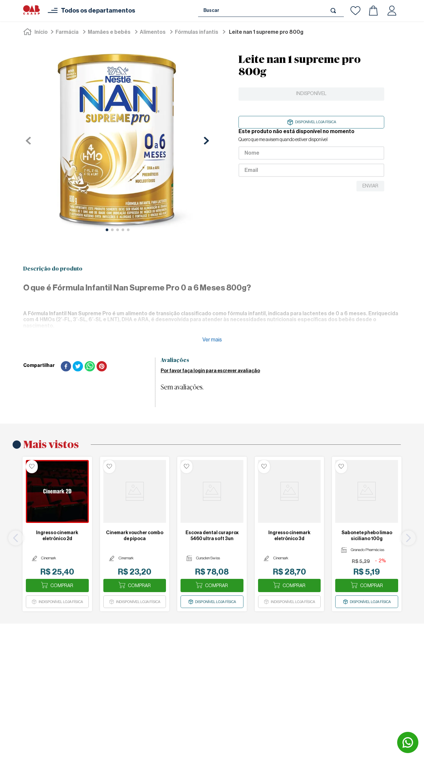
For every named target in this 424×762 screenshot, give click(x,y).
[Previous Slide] (15, 538)
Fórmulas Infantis (196, 32)
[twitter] (78, 367)
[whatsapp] (89, 367)
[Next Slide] (408, 538)
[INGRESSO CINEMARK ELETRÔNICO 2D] (57, 534)
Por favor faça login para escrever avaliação (210, 371)
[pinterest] (101, 367)
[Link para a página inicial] (36, 32)
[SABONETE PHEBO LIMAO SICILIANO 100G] (366, 534)
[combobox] (271, 10)
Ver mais (212, 339)
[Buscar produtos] (335, 10)
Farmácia (67, 32)
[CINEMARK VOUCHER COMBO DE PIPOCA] (135, 534)
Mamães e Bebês (109, 32)
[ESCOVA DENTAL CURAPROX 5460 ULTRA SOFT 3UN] (212, 534)
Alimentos (153, 32)
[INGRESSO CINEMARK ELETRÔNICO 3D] (289, 534)
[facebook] (66, 367)
